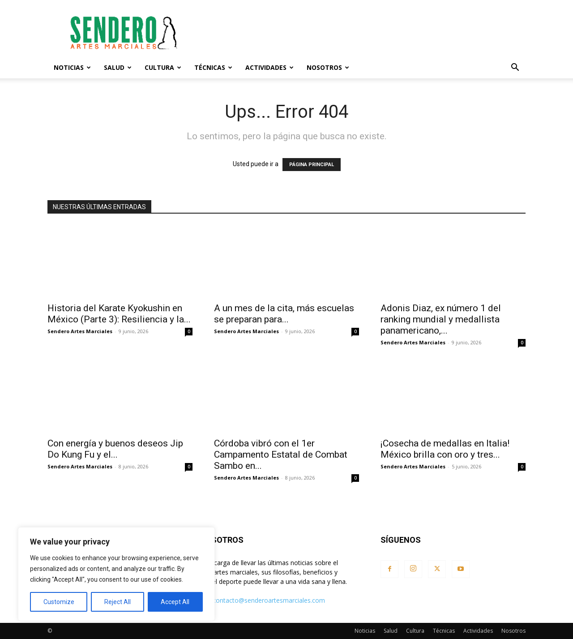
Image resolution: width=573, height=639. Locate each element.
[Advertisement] (363, 33)
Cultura (163, 67)
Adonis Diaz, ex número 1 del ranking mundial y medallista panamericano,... (441, 319)
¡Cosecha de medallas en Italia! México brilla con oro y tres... (445, 449)
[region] (116, 574)
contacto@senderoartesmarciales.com (269, 600)
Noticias (72, 67)
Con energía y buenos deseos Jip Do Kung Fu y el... (115, 449)
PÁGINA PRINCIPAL (311, 164)
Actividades (269, 67)
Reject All (117, 601)
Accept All (175, 601)
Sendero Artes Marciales (79, 331)
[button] (515, 68)
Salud (118, 67)
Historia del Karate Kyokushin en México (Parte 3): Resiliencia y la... (119, 314)
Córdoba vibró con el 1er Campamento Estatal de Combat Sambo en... (280, 454)
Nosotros (328, 67)
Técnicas (213, 67)
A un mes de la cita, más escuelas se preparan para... (284, 314)
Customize (58, 601)
